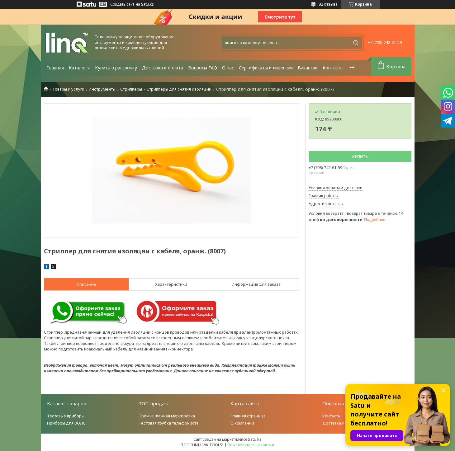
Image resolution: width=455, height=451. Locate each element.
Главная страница (248, 416)
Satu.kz (255, 439)
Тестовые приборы (65, 416)
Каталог (77, 68)
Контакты (333, 68)
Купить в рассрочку (116, 68)
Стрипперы (131, 89)
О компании (242, 423)
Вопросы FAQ (202, 68)
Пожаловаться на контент (251, 445)
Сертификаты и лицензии (266, 68)
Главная (55, 68)
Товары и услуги (68, 89)
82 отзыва (328, 4)
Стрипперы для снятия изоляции (178, 89)
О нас (228, 68)
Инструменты (102, 89)
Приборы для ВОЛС (66, 423)
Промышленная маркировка (167, 416)
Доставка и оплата (162, 68)
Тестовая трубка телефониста (168, 423)
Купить (360, 156)
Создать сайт (122, 4)
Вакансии (308, 68)
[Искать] (355, 42)
